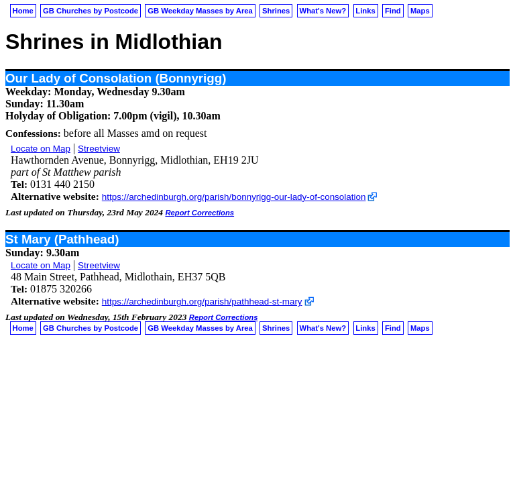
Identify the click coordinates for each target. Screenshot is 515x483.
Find (393, 11)
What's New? (323, 11)
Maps (420, 11)
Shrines (276, 11)
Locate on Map (40, 149)
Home (23, 11)
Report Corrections (199, 213)
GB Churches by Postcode (90, 11)
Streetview (99, 149)
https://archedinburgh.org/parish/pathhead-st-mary (202, 302)
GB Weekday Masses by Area (200, 11)
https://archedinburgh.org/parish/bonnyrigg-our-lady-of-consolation (234, 197)
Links (365, 11)
